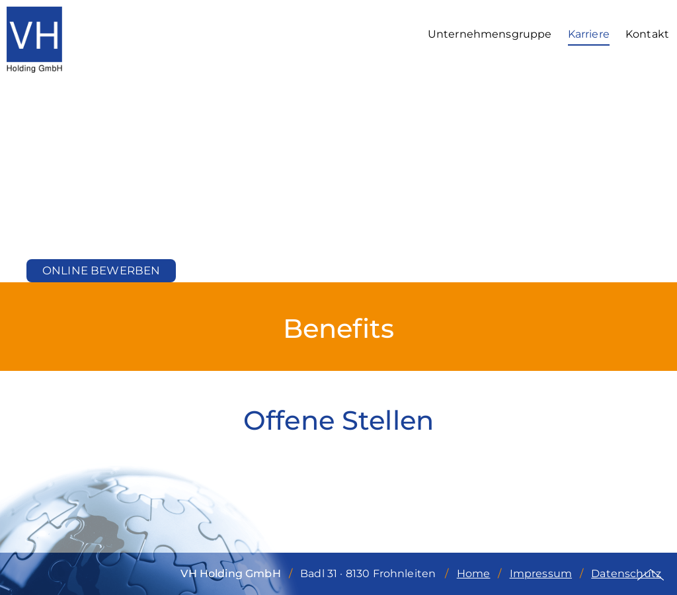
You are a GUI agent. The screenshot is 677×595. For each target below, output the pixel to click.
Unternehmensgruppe (490, 34)
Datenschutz (626, 573)
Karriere (589, 34)
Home (474, 573)
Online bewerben (101, 270)
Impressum (541, 573)
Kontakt (647, 34)
